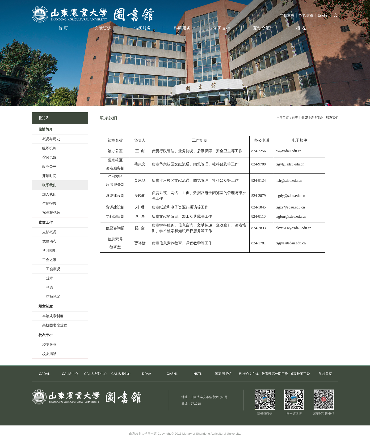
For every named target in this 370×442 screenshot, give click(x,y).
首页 (295, 117)
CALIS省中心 (121, 374)
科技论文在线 (249, 374)
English (323, 15)
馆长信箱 (306, 15)
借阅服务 (142, 28)
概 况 (301, 28)
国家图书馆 (223, 374)
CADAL (44, 374)
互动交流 (261, 28)
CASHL (172, 374)
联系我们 (332, 117)
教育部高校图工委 (274, 374)
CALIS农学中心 (95, 374)
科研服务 (182, 28)
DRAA (146, 374)
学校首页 (325, 374)
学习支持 (221, 28)
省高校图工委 (300, 374)
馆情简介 (317, 117)
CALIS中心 (70, 374)
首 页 (63, 28)
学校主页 (287, 15)
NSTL (197, 374)
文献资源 (102, 28)
